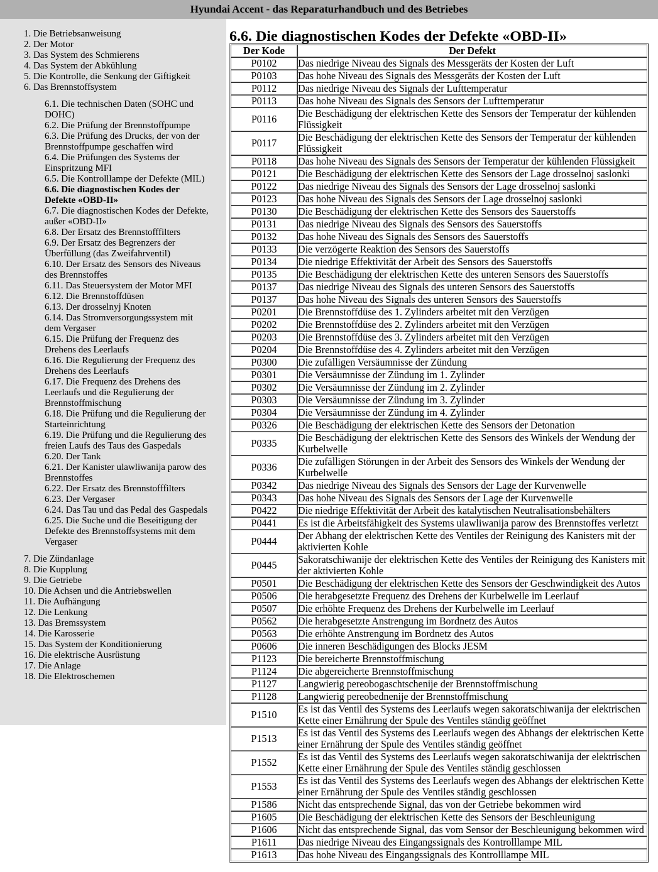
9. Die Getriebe (53, 580)
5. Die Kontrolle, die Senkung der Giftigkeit (107, 76)
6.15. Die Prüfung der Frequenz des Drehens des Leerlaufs (112, 344)
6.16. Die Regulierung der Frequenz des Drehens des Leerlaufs (120, 365)
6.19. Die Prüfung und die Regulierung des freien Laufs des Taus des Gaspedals (125, 440)
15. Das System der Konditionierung (93, 644)
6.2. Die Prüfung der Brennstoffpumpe (117, 125)
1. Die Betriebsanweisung (72, 33)
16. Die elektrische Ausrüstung (82, 655)
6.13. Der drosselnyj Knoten (98, 307)
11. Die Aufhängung (62, 601)
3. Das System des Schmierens (82, 55)
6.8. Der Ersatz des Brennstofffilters (112, 232)
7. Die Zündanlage (59, 558)
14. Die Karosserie (59, 633)
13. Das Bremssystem (65, 623)
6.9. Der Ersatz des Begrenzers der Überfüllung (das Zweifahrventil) (110, 247)
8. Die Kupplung (55, 569)
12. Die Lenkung (55, 612)
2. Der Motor (49, 44)
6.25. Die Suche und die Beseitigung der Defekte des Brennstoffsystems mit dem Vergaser (121, 531)
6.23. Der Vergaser (80, 499)
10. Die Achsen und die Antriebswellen (98, 591)
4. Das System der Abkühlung (80, 65)
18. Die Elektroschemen (69, 676)
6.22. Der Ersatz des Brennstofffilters (115, 488)
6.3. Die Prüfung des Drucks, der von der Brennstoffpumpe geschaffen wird (122, 141)
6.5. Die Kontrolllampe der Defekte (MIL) (125, 178)
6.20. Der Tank (73, 456)
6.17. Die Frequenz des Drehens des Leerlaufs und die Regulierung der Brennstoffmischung (112, 392)
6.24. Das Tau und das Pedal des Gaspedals (126, 509)
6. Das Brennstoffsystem (70, 87)
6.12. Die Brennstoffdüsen (94, 296)
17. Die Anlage (52, 665)
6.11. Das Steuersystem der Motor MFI (118, 285)
